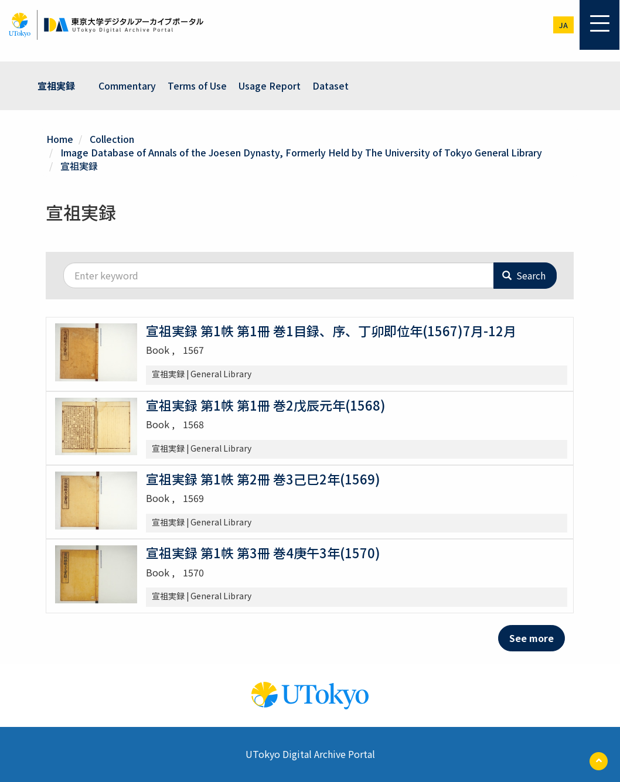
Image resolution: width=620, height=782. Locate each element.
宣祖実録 (56, 85)
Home (59, 139)
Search (524, 275)
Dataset (330, 85)
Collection (112, 139)
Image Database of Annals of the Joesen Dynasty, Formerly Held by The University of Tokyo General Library (301, 152)
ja (563, 24)
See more (531, 638)
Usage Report (270, 85)
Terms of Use (197, 85)
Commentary (127, 85)
